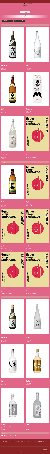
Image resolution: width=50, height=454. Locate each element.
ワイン (13, 441)
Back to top (45, 449)
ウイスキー (18, 441)
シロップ (14, 444)
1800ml (5, 20)
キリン (25, 444)
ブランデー (45, 441)
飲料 (18, 444)
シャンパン (34, 441)
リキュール (29, 441)
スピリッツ (23, 441)
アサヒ (22, 444)
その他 (21, 20)
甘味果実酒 (40, 441)
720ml (16, 20)
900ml (11, 20)
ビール (9, 441)
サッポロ (30, 444)
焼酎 (6, 441)
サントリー (35, 444)
